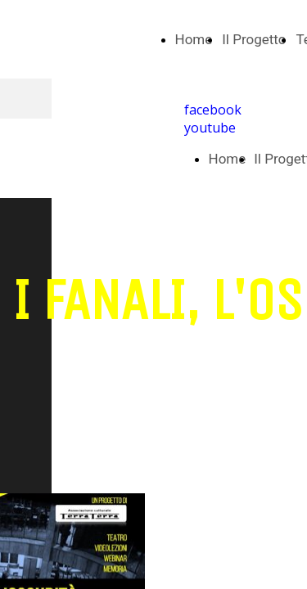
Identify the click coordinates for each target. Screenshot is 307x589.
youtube (210, 128)
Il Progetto (254, 39)
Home (194, 39)
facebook (213, 110)
